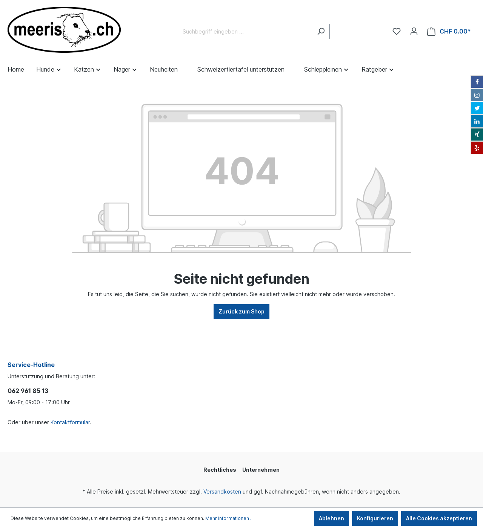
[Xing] (477, 134)
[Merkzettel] (396, 31)
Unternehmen (261, 469)
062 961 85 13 (28, 390)
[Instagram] (477, 95)
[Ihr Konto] (414, 31)
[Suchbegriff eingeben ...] (245, 31)
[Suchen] (321, 31)
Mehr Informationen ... (229, 518)
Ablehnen (331, 518)
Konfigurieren (375, 518)
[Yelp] (477, 148)
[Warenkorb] (449, 31)
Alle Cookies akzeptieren (439, 518)
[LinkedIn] (477, 121)
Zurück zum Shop (241, 311)
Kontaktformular (70, 422)
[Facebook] (477, 82)
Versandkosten (222, 491)
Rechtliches (219, 469)
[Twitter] (477, 108)
